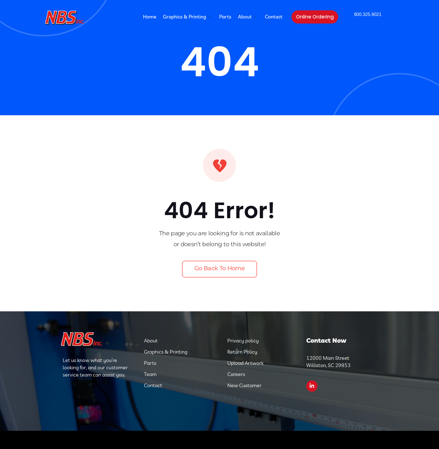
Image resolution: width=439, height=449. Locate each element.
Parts (225, 17)
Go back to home (219, 268)
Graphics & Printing (187, 17)
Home (149, 17)
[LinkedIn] (311, 386)
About (247, 17)
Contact (273, 17)
